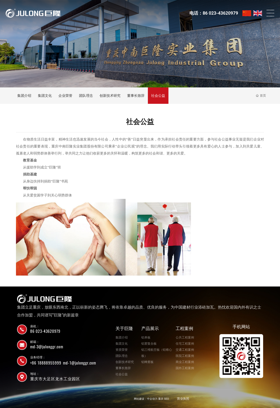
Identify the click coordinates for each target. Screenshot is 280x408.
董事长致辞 (136, 96)
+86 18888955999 (45, 363)
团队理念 (86, 96)
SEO (166, 398)
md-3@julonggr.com (46, 346)
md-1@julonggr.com (79, 363)
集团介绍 (24, 96)
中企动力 (152, 398)
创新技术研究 (110, 96)
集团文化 (45, 96)
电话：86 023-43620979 (213, 13)
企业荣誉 (65, 96)
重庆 (160, 398)
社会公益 (158, 96)
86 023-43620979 (45, 331)
